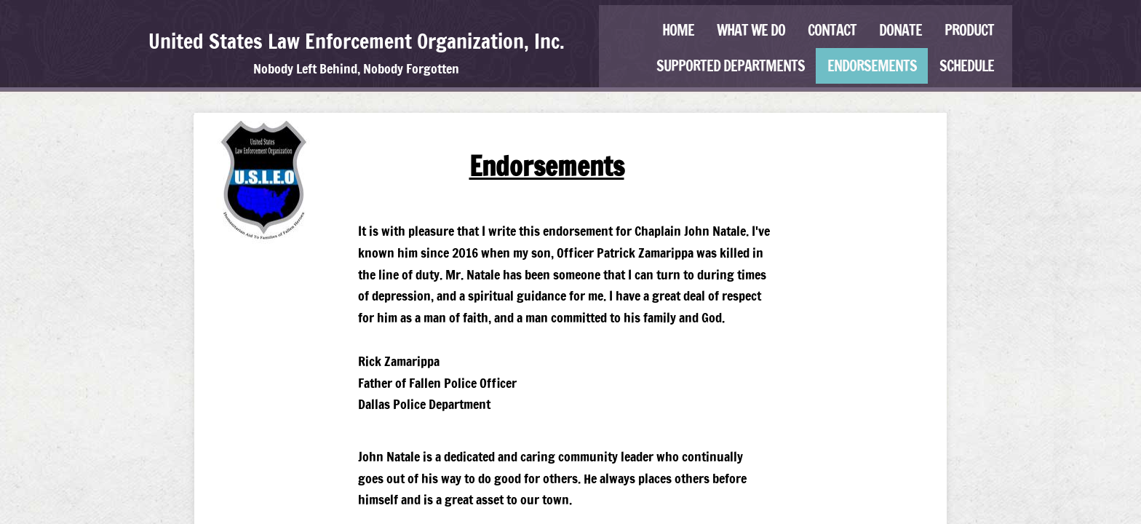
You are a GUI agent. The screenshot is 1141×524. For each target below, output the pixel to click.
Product (969, 30)
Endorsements (872, 65)
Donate (900, 30)
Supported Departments (730, 65)
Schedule (966, 65)
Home (678, 30)
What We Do (751, 30)
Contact (832, 30)
